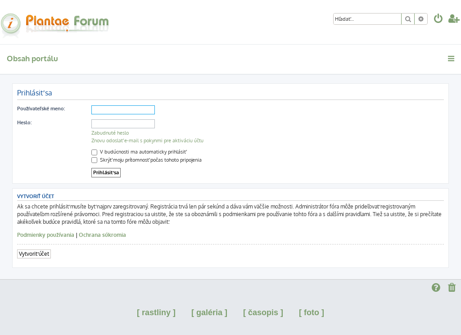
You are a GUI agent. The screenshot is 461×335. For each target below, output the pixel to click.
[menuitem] (438, 20)
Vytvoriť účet (34, 253)
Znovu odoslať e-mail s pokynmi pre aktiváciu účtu (147, 140)
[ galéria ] (209, 312)
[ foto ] (311, 312)
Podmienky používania (45, 234)
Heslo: (24, 122)
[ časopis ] (263, 312)
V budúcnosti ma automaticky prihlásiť (138, 152)
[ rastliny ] (156, 312)
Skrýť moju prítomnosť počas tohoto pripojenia (146, 160)
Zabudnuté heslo (110, 133)
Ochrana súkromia (102, 234)
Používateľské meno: (41, 108)
